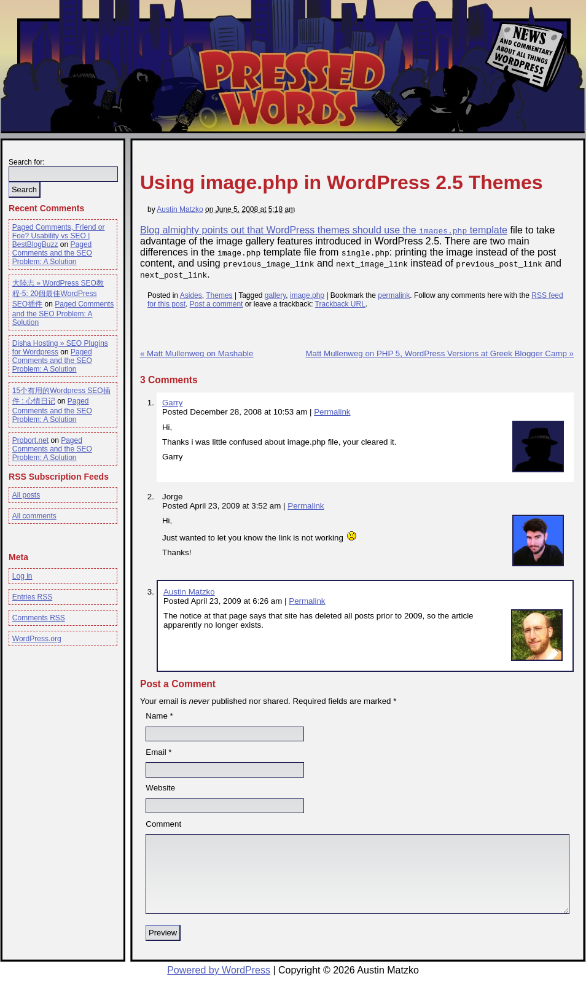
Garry (172, 402)
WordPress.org (36, 638)
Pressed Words (291, 87)
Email (156, 752)
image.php (307, 295)
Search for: (27, 162)
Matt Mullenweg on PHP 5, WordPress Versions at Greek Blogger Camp (439, 353)
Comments (38, 618)
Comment (163, 824)
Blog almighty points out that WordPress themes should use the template (323, 230)
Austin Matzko (180, 209)
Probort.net (30, 440)
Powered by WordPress (218, 970)
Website (160, 787)
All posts (26, 495)
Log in (22, 576)
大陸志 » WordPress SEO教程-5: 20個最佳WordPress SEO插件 (58, 293)
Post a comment (216, 304)
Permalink (332, 411)
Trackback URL (340, 304)
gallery (275, 295)
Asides (191, 295)
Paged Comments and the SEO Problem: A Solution (52, 253)
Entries (32, 597)
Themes (219, 295)
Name (157, 715)
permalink (394, 295)
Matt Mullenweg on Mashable (196, 353)
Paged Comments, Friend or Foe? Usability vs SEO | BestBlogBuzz (58, 236)
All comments (34, 516)
